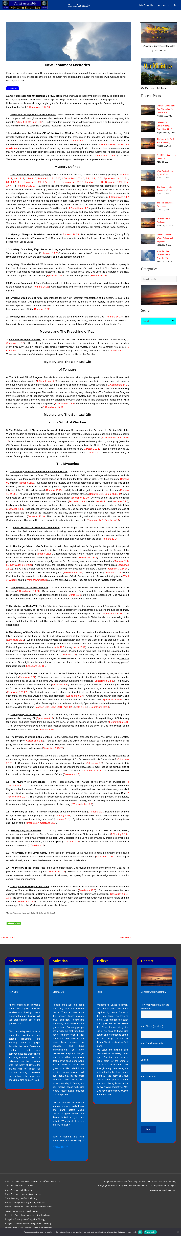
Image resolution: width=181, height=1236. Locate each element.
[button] (175, 5)
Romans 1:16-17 (48, 729)
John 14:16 (56, 707)
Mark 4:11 (19, 178)
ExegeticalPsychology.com (17, 1215)
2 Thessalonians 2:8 (82, 804)
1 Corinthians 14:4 (64, 403)
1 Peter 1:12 (93, 452)
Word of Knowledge (37, 580)
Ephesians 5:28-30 (112, 699)
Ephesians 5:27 (74, 695)
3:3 (122, 178)
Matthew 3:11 (42, 707)
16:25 (57, 178)
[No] (178, 1232)
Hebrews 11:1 (62, 819)
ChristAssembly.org (14, 1185)
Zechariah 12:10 (80, 497)
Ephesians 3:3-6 (15, 639)
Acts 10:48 (79, 647)
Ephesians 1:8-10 (112, 613)
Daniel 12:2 (75, 595)
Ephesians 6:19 (45, 718)
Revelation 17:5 (87, 890)
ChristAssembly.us (13, 1198)
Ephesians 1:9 (111, 178)
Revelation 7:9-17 (88, 557)
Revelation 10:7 (57, 871)
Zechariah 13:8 (77, 501)
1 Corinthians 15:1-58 (28, 591)
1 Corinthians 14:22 (53, 407)
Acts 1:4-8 (69, 707)
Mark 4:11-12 (24, 122)
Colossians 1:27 (34, 740)
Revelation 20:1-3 (73, 572)
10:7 (126, 182)
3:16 (101, 182)
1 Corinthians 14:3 (46, 381)
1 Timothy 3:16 (119, 834)
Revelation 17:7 (26, 901)
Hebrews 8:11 (96, 494)
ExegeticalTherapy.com (15, 1219)
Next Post (126, 937)
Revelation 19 (112, 520)
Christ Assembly (61, 5)
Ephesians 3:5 (54, 275)
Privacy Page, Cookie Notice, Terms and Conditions (28, 1228)
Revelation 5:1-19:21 (21, 565)
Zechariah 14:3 (15, 509)
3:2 (87, 178)
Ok (140, 1232)
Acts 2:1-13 (81, 707)
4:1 (82, 178)
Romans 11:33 (113, 572)
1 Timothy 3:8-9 (62, 815)
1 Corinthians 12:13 (98, 707)
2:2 (50, 182)
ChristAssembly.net (14, 1190)
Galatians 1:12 (68, 654)
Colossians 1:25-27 (53, 748)
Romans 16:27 (114, 316)
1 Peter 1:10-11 (92, 448)
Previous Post (7, 937)
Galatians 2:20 (47, 823)
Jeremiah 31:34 (113, 494)
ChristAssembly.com (14, 1194)
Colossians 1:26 (32, 182)
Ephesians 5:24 (60, 684)
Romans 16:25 (71, 234)
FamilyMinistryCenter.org (17, 1202)
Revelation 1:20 (113, 182)
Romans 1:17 (32, 823)
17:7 (8, 185)
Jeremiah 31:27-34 (117, 568)
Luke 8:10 (37, 122)
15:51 (99, 178)
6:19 (20, 182)
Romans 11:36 (26, 482)
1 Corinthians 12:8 (91, 770)
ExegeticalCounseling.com (17, 1223)
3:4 (126, 178)
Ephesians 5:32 (27, 677)
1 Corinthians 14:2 (119, 197)
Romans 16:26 (41, 286)
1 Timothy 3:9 (89, 182)
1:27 (45, 182)
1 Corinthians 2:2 (118, 350)
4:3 (55, 182)
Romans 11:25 (45, 178)
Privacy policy (150, 1232)
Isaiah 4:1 (101, 501)
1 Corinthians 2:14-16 (38, 107)
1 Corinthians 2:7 (78, 140)
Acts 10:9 (59, 647)
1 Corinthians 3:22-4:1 (105, 155)
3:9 (8, 182)
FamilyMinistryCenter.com (17, 1206)
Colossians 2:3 (94, 763)
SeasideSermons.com (14, 1211)
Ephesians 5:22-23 (104, 680)
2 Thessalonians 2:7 (70, 182)
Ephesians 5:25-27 (17, 692)
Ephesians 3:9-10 (35, 666)
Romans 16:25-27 (26, 185)
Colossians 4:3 (71, 774)
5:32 (13, 182)
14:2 (92, 178)
